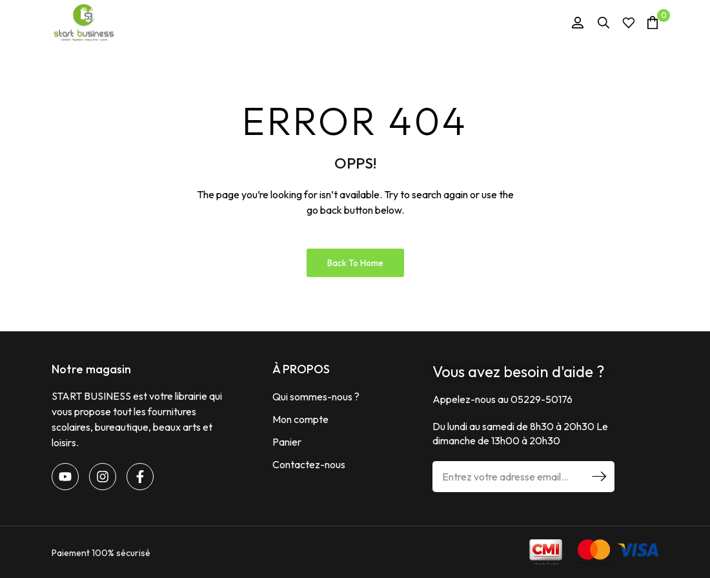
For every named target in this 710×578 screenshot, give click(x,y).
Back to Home (355, 263)
